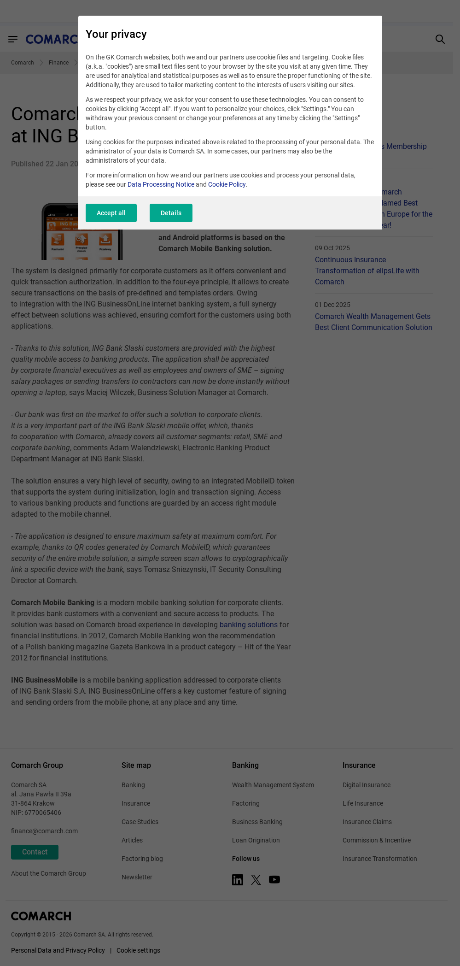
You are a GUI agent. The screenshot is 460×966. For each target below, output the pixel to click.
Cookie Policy (227, 184)
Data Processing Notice (161, 184)
